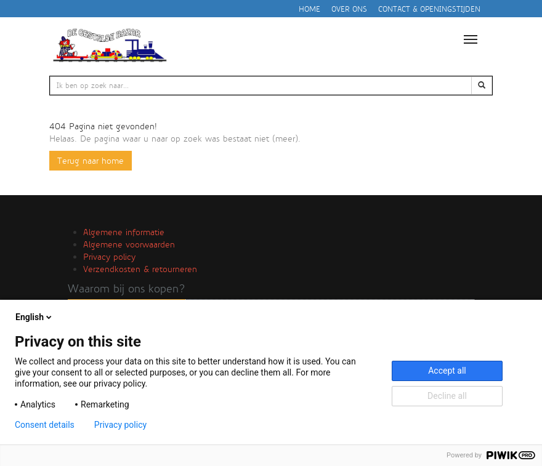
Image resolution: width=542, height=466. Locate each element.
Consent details (45, 425)
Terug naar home (90, 160)
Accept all (447, 371)
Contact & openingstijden (429, 9)
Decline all (447, 396)
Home (309, 9)
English (34, 317)
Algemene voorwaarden (129, 244)
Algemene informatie (123, 232)
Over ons (349, 9)
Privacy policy (109, 256)
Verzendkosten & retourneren (140, 269)
